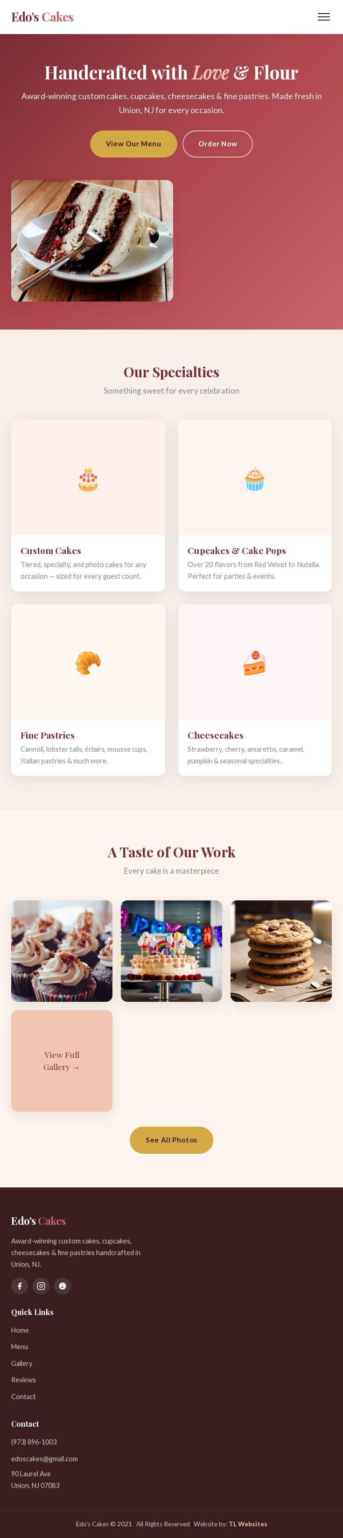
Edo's (42, 16)
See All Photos (171, 1140)
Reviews (23, 1380)
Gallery (21, 1363)
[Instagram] (41, 1286)
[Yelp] (62, 1286)
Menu (19, 1347)
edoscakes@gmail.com (44, 1459)
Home (20, 1330)
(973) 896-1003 (33, 1442)
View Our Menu (133, 143)
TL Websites (248, 1524)
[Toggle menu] (324, 16)
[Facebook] (19, 1286)
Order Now (217, 143)
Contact (23, 1397)
